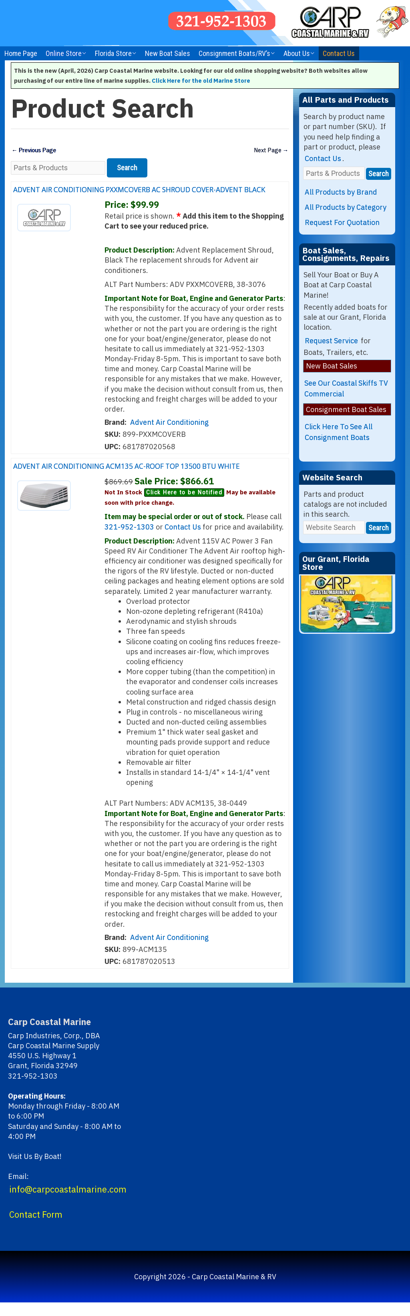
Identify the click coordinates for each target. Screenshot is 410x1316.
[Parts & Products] (58, 168)
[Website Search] (334, 527)
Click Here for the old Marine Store (201, 80)
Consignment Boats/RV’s (234, 53)
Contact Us (339, 53)
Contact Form (35, 1228)
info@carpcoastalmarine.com (68, 1202)
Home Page (20, 53)
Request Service (331, 340)
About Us (296, 53)
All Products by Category (345, 207)
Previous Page (35, 150)
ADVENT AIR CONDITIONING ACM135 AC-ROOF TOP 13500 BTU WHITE (139, 477)
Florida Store (113, 53)
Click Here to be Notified (184, 506)
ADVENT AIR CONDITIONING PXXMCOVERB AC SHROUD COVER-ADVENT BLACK (139, 195)
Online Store (64, 53)
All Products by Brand (341, 192)
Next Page (269, 150)
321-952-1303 (129, 540)
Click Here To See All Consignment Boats (338, 432)
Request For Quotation (342, 222)
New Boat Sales (167, 53)
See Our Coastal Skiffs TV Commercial (346, 388)
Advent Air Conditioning (169, 429)
